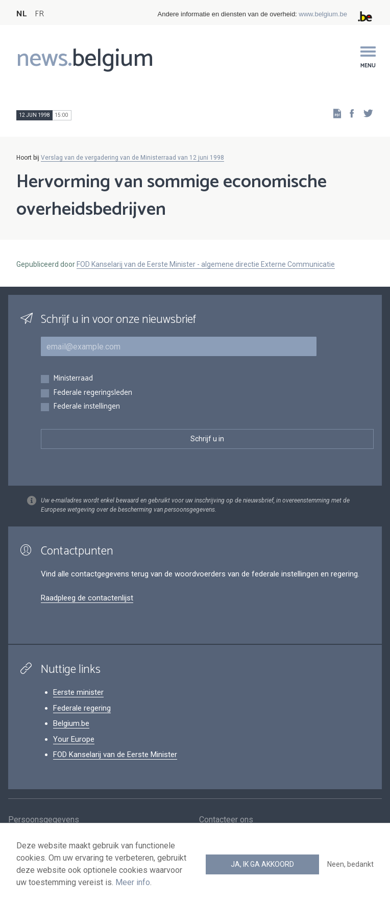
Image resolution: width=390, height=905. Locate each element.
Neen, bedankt (350, 864)
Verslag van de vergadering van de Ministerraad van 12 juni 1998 (132, 157)
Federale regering (82, 708)
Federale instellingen (86, 407)
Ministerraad (73, 379)
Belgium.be (71, 723)
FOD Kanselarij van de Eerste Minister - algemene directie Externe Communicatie (206, 264)
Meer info (132, 882)
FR (39, 14)
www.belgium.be (323, 14)
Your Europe (73, 739)
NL (21, 14)
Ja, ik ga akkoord (262, 864)
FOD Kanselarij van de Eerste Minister (115, 754)
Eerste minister (78, 692)
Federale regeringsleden (92, 393)
